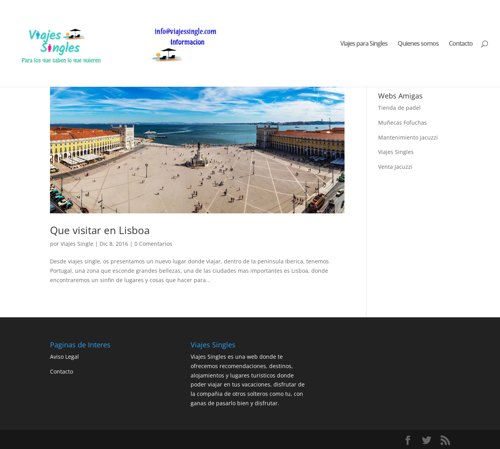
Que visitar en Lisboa (100, 230)
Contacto (461, 44)
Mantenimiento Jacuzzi (408, 137)
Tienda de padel (399, 107)
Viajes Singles (396, 152)
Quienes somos (418, 44)
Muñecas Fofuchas (402, 122)
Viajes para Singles (364, 44)
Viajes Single (77, 243)
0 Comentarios (153, 243)
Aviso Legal (64, 356)
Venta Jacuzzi (395, 166)
